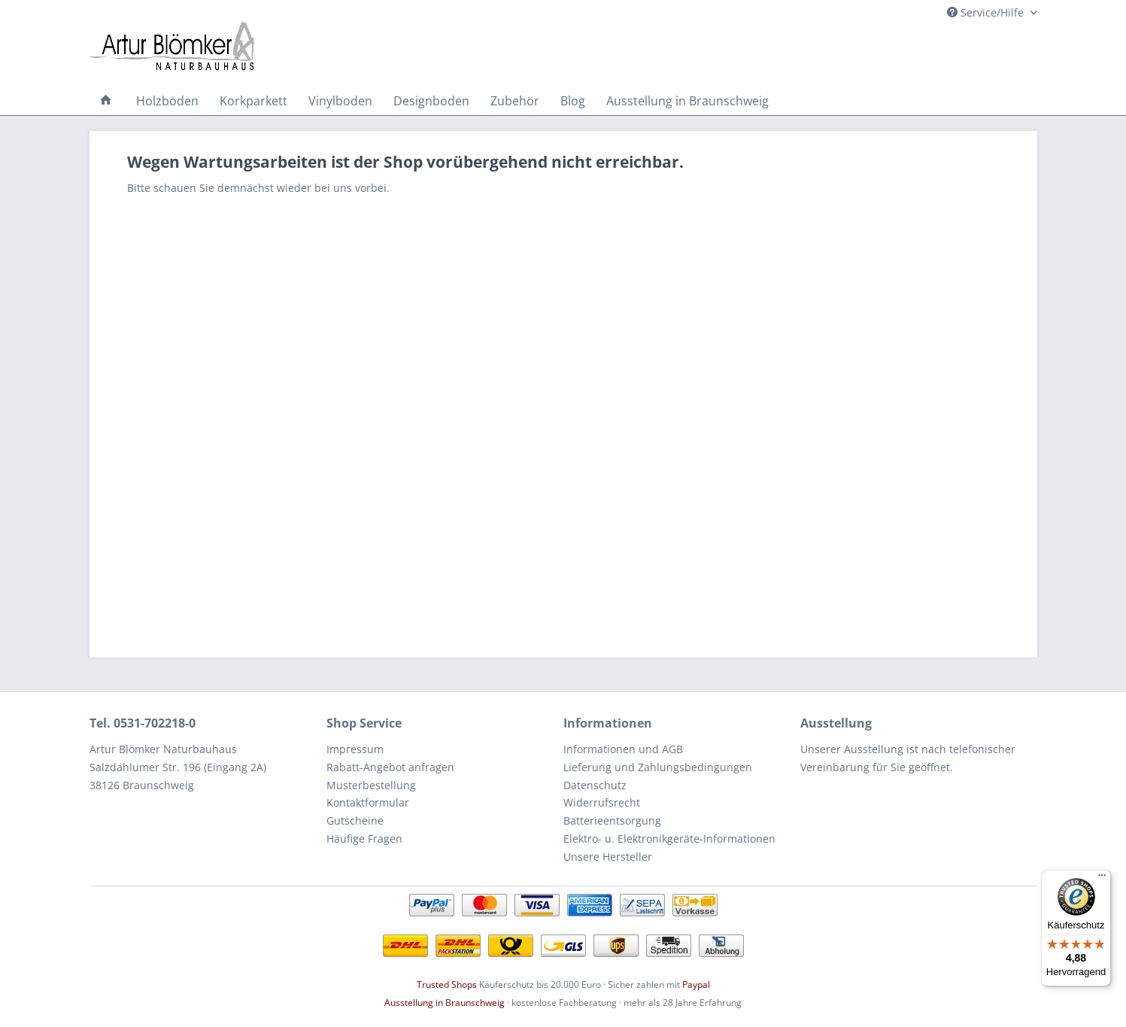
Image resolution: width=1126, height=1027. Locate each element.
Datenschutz (595, 785)
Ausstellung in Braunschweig (444, 1002)
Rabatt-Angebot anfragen (390, 767)
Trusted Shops (447, 984)
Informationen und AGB (623, 749)
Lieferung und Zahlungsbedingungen (657, 767)
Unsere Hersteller (607, 856)
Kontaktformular (367, 802)
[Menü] (1102, 879)
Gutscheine (355, 820)
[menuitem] (106, 101)
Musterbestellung (371, 785)
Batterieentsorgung (612, 820)
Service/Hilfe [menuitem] (987, 12)
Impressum (355, 749)
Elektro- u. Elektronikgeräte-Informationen (669, 838)
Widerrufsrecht (601, 802)
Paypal (696, 984)
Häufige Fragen (364, 838)
